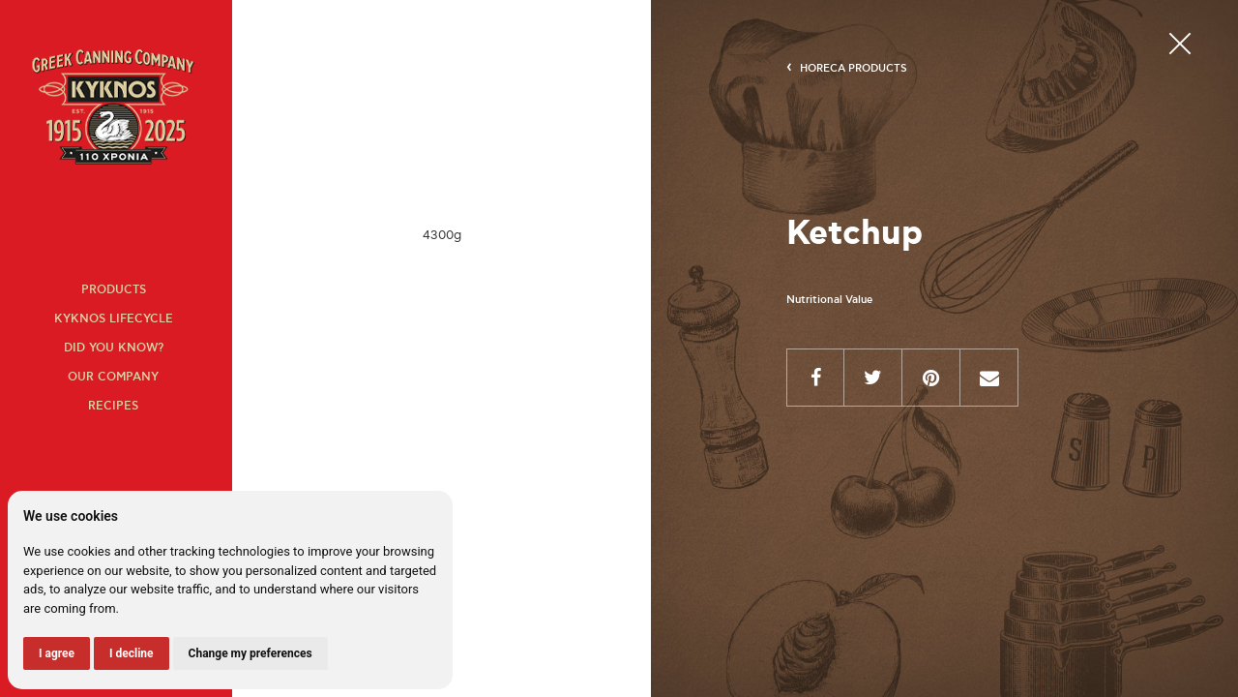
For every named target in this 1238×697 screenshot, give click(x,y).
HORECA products (853, 69)
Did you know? (113, 348)
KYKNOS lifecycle (113, 319)
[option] (441, 235)
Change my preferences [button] (250, 653)
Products (113, 290)
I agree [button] (56, 653)
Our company (113, 377)
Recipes (113, 406)
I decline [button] (131, 653)
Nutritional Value (829, 300)
